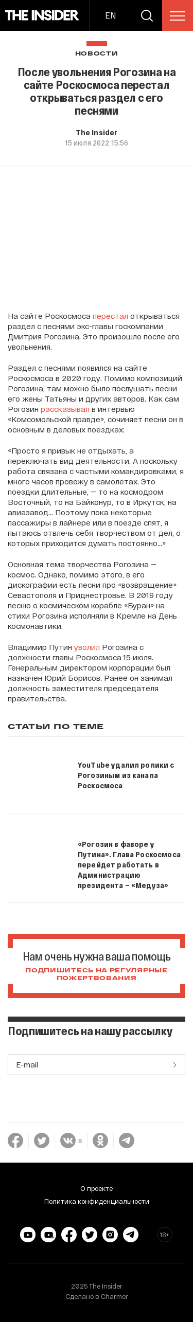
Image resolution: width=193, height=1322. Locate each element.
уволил (87, 646)
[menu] (177, 16)
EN (110, 15)
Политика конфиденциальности (96, 1201)
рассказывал (65, 408)
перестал (110, 315)
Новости (96, 54)
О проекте (96, 1188)
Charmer (114, 1296)
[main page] (42, 15)
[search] (146, 15)
